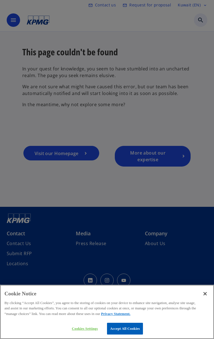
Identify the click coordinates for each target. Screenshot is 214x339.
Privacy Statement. (115, 314)
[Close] (205, 294)
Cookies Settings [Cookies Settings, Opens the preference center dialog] (85, 328)
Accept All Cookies (125, 328)
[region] (107, 312)
